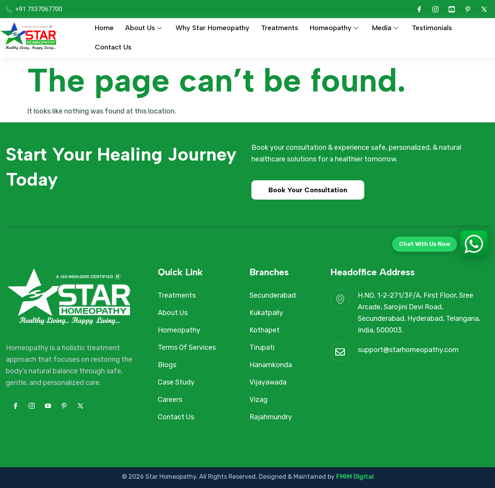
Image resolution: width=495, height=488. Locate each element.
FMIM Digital (355, 476)
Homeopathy (334, 28)
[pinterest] (468, 9)
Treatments (279, 28)
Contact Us (113, 47)
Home (104, 28)
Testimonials (432, 28)
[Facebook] (419, 9)
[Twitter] (484, 9)
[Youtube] (451, 9)
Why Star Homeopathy (212, 28)
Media (385, 28)
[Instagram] (435, 9)
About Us (143, 28)
